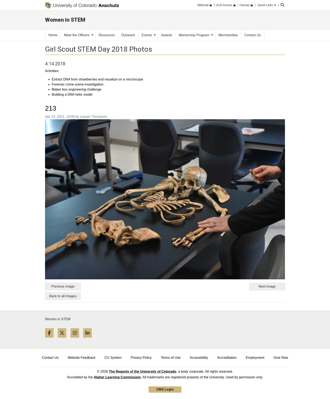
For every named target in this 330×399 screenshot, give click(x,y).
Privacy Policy (141, 357)
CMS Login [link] (165, 389)
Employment (255, 357)
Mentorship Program (196, 35)
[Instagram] (76, 339)
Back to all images (63, 296)
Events (149, 35)
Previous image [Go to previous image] (63, 286)
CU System (113, 357)
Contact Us (50, 357)
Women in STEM (58, 319)
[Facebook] (51, 339)
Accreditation (227, 357)
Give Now (281, 357)
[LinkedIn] (89, 339)
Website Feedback (81, 357)
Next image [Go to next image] (267, 286)
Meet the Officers (78, 35)
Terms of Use (171, 357)
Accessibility (199, 357)
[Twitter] (63, 339)
